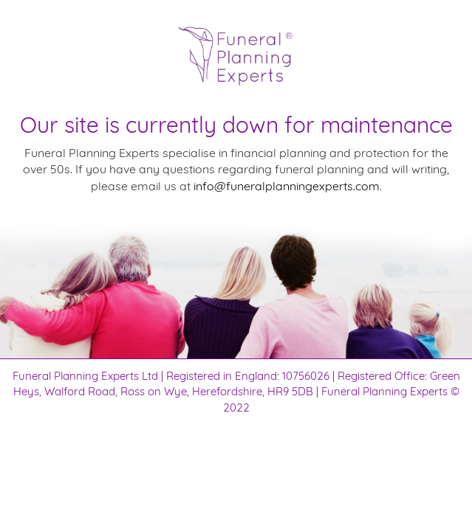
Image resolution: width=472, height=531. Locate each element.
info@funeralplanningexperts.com (287, 185)
